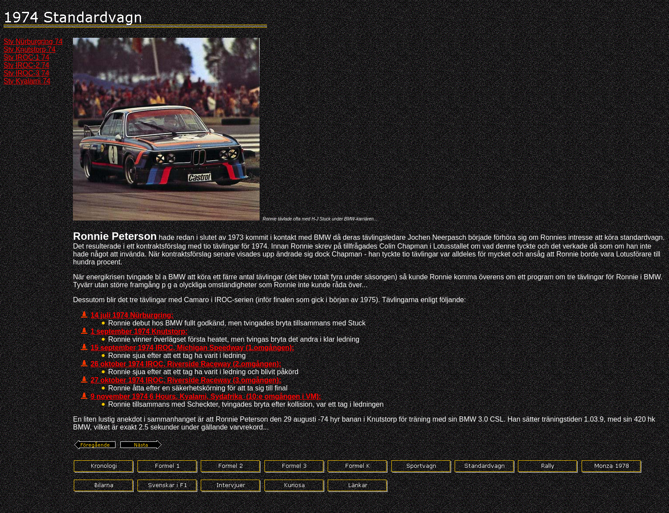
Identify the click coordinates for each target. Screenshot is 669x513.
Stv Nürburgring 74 (33, 41)
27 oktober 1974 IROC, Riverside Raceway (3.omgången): (185, 380)
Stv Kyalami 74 (27, 81)
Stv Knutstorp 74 (29, 49)
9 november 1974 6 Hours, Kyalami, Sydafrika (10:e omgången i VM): (205, 396)
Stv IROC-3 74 (26, 73)
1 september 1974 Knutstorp (137, 331)
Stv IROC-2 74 (26, 65)
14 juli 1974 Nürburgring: (131, 315)
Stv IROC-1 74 (26, 57)
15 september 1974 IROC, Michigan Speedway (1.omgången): (192, 347)
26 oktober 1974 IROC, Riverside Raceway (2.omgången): (185, 364)
